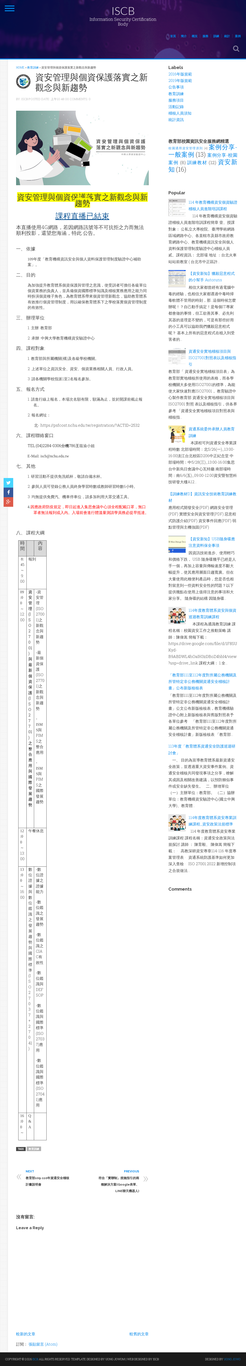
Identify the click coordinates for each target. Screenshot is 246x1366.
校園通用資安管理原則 (185, 148)
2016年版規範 (180, 73)
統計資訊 (176, 119)
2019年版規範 (180, 80)
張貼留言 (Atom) (43, 1344)
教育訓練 (34, 1149)
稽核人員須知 (179, 112)
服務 (205, 36)
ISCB (123, 10)
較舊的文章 (139, 1333)
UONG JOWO (232, 1359)
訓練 (216, 36)
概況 (194, 36)
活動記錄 (176, 106)
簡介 (184, 36)
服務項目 (176, 100)
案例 (238, 36)
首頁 (173, 36)
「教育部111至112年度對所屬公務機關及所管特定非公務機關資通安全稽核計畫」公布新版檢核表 (202, 681)
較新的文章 (25, 1333)
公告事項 (176, 86)
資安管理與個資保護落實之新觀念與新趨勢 (91, 82)
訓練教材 (197, 162)
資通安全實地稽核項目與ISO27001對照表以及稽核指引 (212, 358)
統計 (227, 36)
